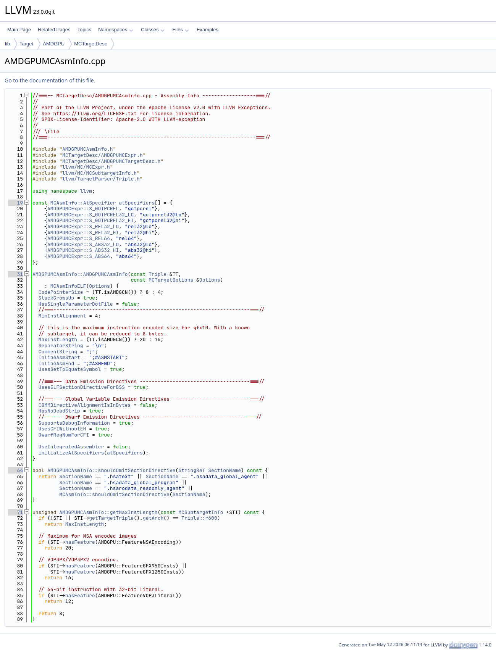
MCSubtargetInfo (200, 512)
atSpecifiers (137, 203)
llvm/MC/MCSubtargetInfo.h (99, 173)
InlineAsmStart (59, 357)
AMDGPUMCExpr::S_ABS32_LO (83, 244)
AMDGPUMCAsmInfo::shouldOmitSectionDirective (111, 470)
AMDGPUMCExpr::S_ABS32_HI (83, 250)
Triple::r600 (199, 518)
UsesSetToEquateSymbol (70, 369)
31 (15, 274)
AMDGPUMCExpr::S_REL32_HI (83, 232)
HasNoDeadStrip (59, 411)
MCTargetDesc (90, 44)
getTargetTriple (111, 518)
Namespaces (115, 29)
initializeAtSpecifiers (71, 453)
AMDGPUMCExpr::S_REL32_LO (83, 226)
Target (26, 44)
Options (209, 280)
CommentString (58, 351)
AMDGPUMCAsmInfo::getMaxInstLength (108, 512)
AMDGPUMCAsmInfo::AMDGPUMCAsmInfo (80, 274)
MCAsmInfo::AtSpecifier (83, 203)
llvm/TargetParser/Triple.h (101, 179)
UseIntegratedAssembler (71, 446)
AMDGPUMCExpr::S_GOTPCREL (83, 208)
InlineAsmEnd (56, 363)
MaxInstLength (58, 339)
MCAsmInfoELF (68, 286)
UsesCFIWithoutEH (62, 428)
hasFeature (80, 542)
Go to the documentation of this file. (50, 80)
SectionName (224, 470)
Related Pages (54, 29)
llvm (86, 191)
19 (15, 203)
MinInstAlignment (62, 316)
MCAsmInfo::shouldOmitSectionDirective (114, 494)
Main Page (19, 29)
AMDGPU (54, 44)
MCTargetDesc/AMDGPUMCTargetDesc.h (111, 161)
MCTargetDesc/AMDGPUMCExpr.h (102, 155)
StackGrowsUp (56, 298)
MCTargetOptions (171, 280)
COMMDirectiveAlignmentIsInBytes (85, 405)
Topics (84, 29)
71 (15, 512)
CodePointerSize (61, 292)
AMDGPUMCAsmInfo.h (87, 149)
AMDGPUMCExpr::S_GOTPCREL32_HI (90, 220)
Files (180, 29)
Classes (153, 29)
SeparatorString (61, 345)
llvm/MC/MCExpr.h (86, 167)
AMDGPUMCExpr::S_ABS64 (78, 256)
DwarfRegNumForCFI (64, 435)
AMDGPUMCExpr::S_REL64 (78, 238)
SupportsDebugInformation (74, 423)
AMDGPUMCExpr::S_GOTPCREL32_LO (90, 214)
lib (7, 44)
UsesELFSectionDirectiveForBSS (82, 387)
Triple (157, 274)
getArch (153, 518)
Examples (207, 29)
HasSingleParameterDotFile (76, 304)
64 (15, 470)
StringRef (191, 470)
